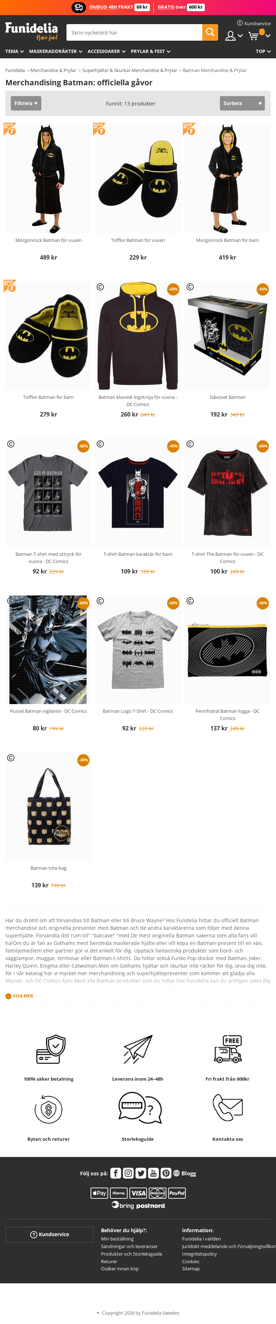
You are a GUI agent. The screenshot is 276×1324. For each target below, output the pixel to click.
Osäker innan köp (120, 1268)
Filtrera (23, 103)
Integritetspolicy (199, 1254)
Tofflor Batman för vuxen (138, 240)
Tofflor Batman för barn (48, 397)
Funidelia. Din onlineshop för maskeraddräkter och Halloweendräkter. (31, 31)
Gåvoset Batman (227, 397)
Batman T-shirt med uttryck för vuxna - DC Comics (48, 557)
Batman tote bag (48, 868)
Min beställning (117, 1238)
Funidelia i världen (201, 1238)
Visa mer (23, 996)
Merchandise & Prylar (53, 70)
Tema (11, 51)
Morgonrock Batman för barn (227, 240)
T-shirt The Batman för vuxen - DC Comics (227, 557)
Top (260, 51)
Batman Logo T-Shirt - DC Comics (138, 711)
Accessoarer (104, 51)
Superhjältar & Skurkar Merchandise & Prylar (129, 70)
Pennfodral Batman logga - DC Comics (227, 714)
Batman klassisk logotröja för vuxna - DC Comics (137, 400)
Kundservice (49, 1234)
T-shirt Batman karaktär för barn (138, 554)
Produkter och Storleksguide (131, 1254)
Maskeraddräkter (53, 51)
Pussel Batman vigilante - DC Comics (48, 711)
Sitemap (191, 1268)
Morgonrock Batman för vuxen (48, 240)
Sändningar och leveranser (129, 1246)
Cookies (190, 1261)
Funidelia (15, 70)
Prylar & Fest (148, 51)
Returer (109, 1261)
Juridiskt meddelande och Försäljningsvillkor (229, 1246)
